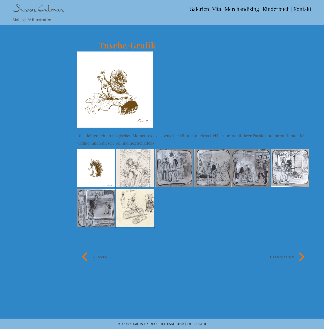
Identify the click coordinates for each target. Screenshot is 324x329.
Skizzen (100, 257)
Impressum (196, 324)
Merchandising (242, 8)
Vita (216, 8)
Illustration (282, 257)
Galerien (199, 8)
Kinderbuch (276, 8)
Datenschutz (172, 324)
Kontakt (302, 8)
